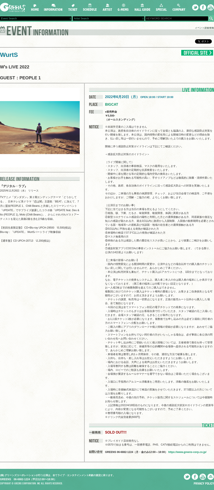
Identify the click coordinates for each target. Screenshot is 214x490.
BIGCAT (111, 104)
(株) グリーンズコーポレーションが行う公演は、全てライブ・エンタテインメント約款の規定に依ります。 (57, 475)
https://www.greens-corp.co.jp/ (187, 452)
